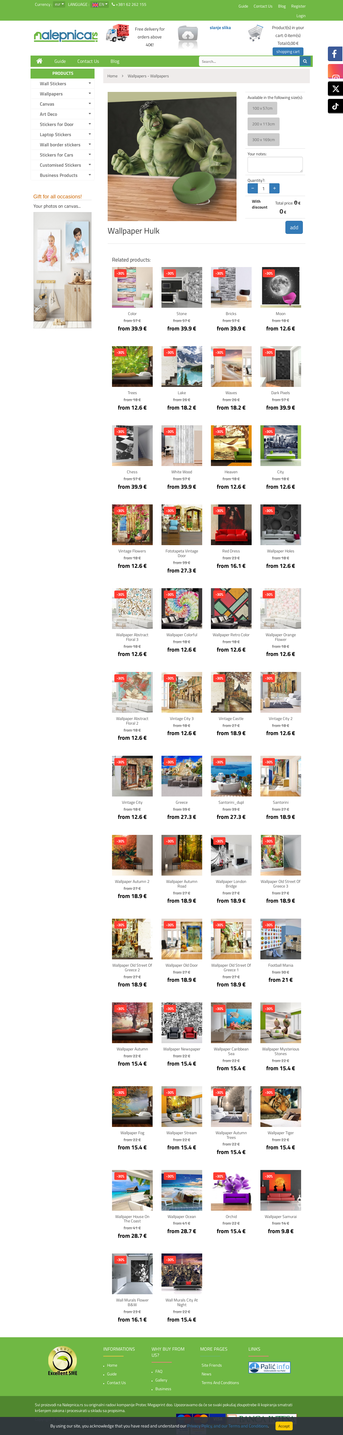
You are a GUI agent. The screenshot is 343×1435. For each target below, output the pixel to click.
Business (163, 1386)
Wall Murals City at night (182, 1299)
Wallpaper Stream (181, 1131)
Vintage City (132, 801)
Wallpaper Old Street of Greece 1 (231, 966)
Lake (182, 393)
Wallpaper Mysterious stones (280, 1049)
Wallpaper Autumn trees (231, 1133)
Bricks (231, 314)
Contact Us (263, 6)
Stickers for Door (57, 124)
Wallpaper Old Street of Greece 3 (281, 882)
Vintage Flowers (132, 551)
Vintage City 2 (281, 717)
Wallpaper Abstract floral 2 (132, 719)
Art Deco (48, 114)
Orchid (231, 1214)
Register (298, 6)
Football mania (280, 964)
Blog (282, 6)
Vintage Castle (231, 717)
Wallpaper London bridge (231, 882)
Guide (243, 6)
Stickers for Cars (56, 154)
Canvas (47, 103)
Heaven (231, 472)
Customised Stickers (60, 164)
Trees (132, 393)
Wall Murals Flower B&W (132, 1299)
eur (58, 4)
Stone (182, 314)
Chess (132, 472)
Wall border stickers (60, 144)
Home (112, 1362)
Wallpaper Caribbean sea (231, 1049)
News (207, 1371)
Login (301, 16)
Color (132, 314)
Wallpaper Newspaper (181, 1047)
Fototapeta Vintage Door (182, 553)
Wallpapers (51, 93)
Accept (284, 1426)
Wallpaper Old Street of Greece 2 (132, 966)
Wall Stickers (53, 83)
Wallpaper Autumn (132, 1047)
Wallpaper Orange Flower (281, 636)
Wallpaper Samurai (281, 1214)
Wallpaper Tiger (281, 1131)
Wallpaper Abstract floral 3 (132, 636)
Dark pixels (280, 393)
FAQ (158, 1368)
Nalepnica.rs (76, 1416)
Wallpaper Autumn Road (182, 882)
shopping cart (288, 51)
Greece (182, 801)
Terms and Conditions (220, 1380)
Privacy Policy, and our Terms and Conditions (227, 1425)
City (280, 472)
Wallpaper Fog (132, 1131)
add (293, 227)
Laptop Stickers (55, 134)
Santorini (281, 801)
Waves (231, 393)
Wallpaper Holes (280, 551)
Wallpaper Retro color (231, 634)
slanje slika (220, 27)
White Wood (181, 472)
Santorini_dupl (231, 801)
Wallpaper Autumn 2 (132, 880)
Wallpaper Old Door (182, 964)
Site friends (212, 1362)
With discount (259, 204)
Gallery (161, 1377)
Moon (281, 314)
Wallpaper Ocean (182, 1214)
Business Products (59, 175)
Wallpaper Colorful (181, 634)
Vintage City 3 (182, 717)
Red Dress (231, 551)
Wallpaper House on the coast (132, 1216)
